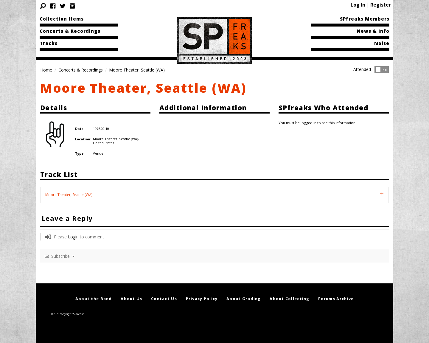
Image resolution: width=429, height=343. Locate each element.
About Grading (243, 298)
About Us (131, 298)
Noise (381, 43)
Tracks (48, 43)
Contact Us (164, 298)
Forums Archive (336, 298)
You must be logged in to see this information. (317, 122)
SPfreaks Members (364, 19)
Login (73, 237)
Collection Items (62, 19)
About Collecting (289, 298)
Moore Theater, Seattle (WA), (116, 138)
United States (103, 143)
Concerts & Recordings (70, 31)
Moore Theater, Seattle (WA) (143, 87)
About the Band (93, 298)
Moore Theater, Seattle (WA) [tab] (68, 194)
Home (46, 70)
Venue (98, 153)
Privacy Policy (202, 298)
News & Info (373, 31)
